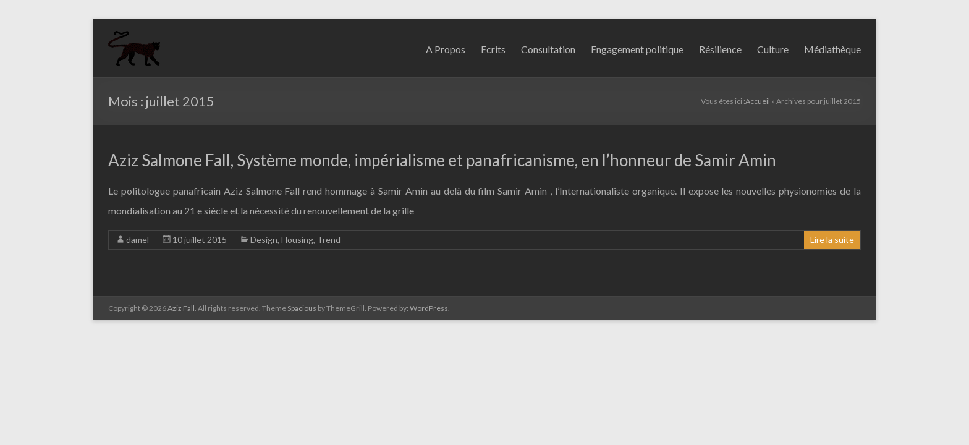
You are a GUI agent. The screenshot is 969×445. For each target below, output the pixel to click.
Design (263, 239)
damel (137, 239)
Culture (773, 49)
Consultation (548, 49)
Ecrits (493, 49)
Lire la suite (832, 239)
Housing (297, 239)
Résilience (720, 49)
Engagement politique (637, 49)
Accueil (757, 101)
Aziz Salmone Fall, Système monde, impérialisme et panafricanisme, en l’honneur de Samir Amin (442, 160)
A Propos (445, 49)
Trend (329, 239)
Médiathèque (832, 49)
